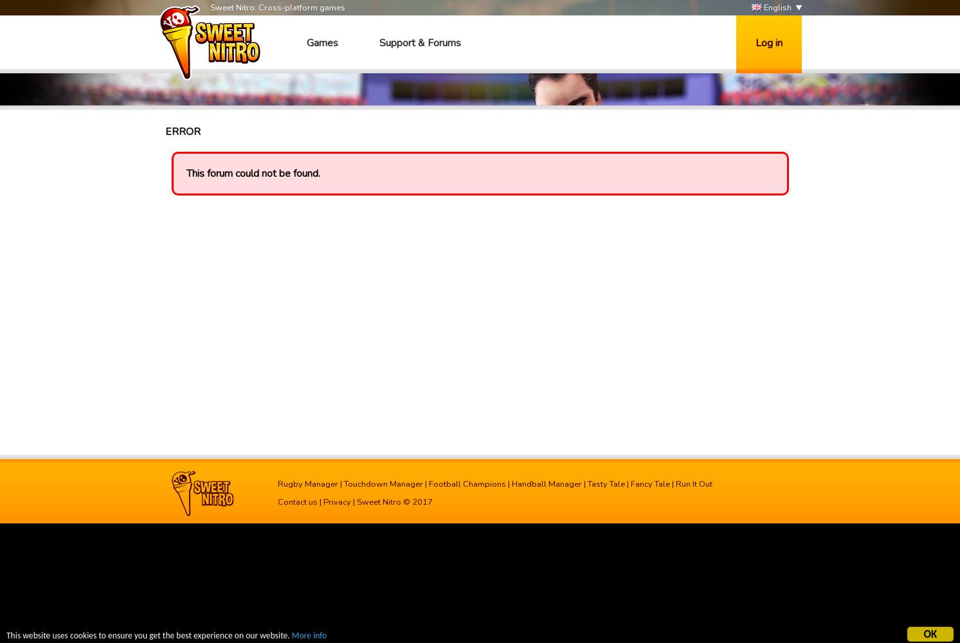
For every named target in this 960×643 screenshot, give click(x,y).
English (772, 8)
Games (322, 43)
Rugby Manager (308, 484)
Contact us (298, 502)
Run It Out (694, 484)
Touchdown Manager (383, 484)
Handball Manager (547, 484)
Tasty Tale (606, 484)
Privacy (337, 502)
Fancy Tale (650, 484)
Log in (769, 43)
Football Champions (467, 484)
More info (309, 636)
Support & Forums (420, 43)
